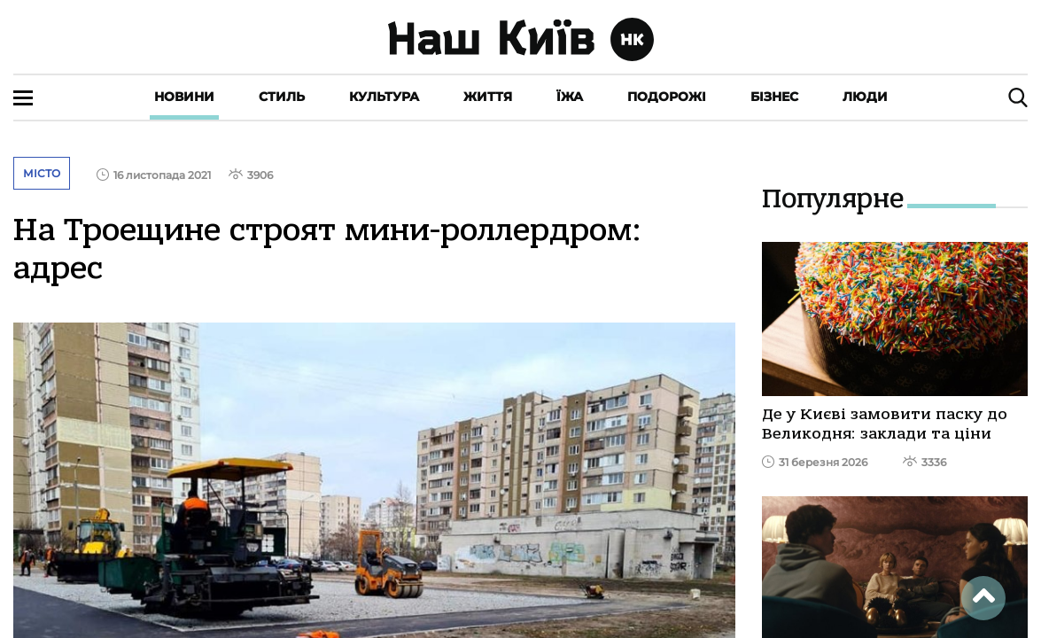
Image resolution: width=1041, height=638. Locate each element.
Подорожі (666, 97)
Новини (184, 97)
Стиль (282, 97)
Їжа (569, 97)
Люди (865, 97)
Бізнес (774, 97)
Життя (487, 97)
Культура (384, 97)
